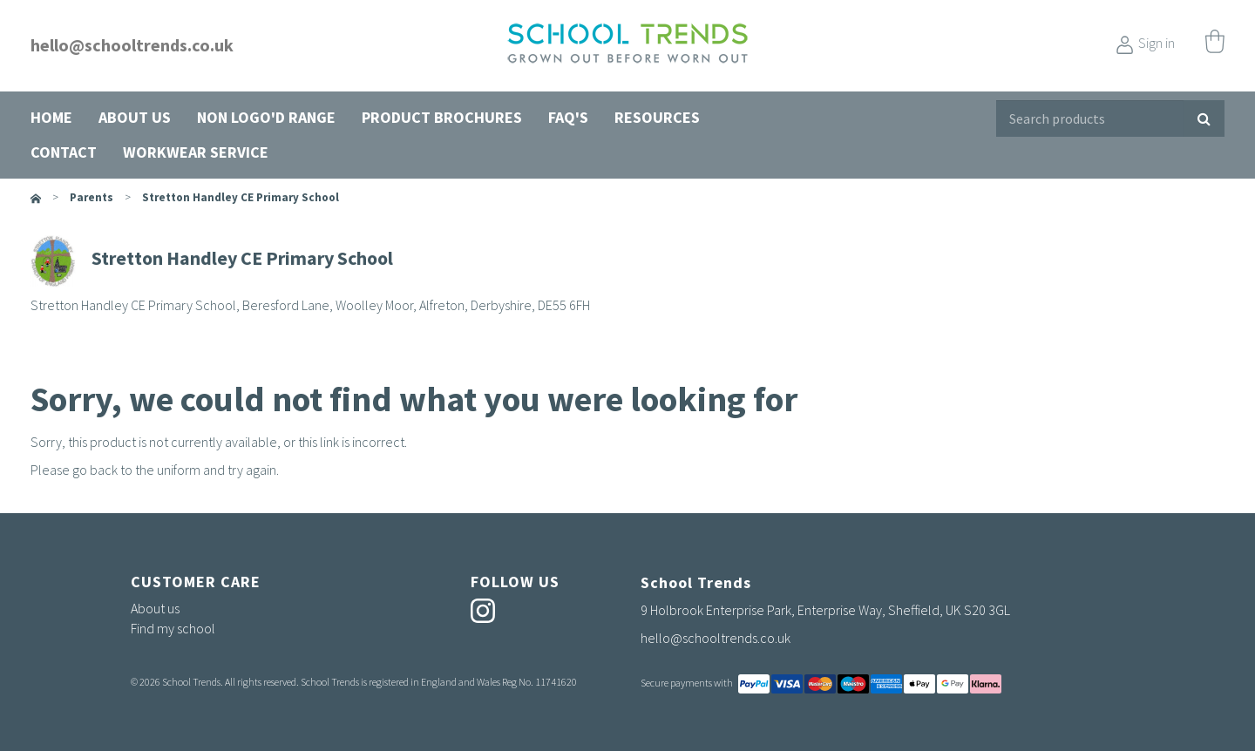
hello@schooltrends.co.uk (132, 45)
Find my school (173, 628)
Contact (64, 152)
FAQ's (568, 117)
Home (51, 117)
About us (134, 117)
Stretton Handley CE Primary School (240, 197)
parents (91, 197)
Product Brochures (442, 117)
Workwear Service (195, 152)
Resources (657, 117)
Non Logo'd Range (266, 117)
